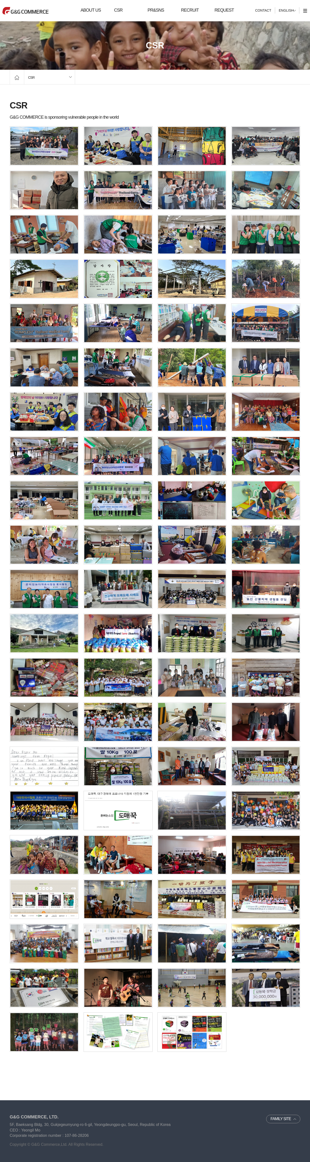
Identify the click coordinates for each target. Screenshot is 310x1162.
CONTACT (263, 10)
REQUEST (224, 10)
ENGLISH (286, 10)
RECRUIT (190, 10)
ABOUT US (91, 10)
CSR (118, 10)
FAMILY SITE (281, 1119)
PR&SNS (155, 10)
